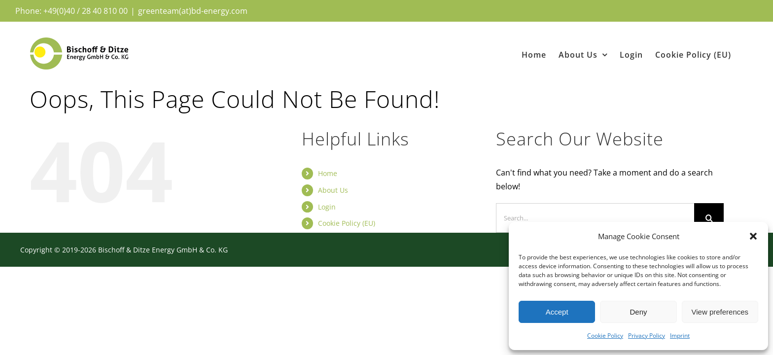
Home (327, 173)
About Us (333, 190)
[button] (753, 236)
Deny (638, 312)
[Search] (709, 218)
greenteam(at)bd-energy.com (192, 10)
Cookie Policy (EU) (346, 223)
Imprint (680, 335)
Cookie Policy (605, 335)
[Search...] (595, 218)
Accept (557, 312)
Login (327, 207)
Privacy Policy (646, 335)
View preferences (720, 312)
